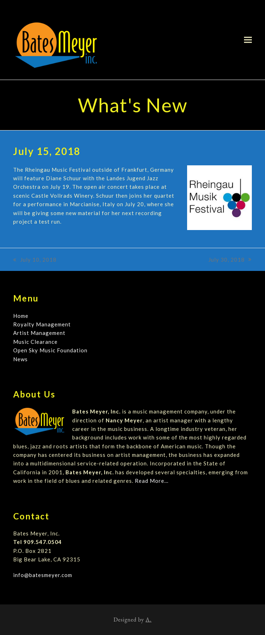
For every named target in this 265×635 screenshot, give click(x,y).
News (20, 359)
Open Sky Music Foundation (50, 350)
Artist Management (39, 333)
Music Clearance (35, 341)
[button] (248, 40)
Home (20, 316)
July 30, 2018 (230, 260)
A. (148, 619)
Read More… (152, 480)
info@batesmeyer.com (42, 575)
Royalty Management (42, 324)
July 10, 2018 (35, 260)
